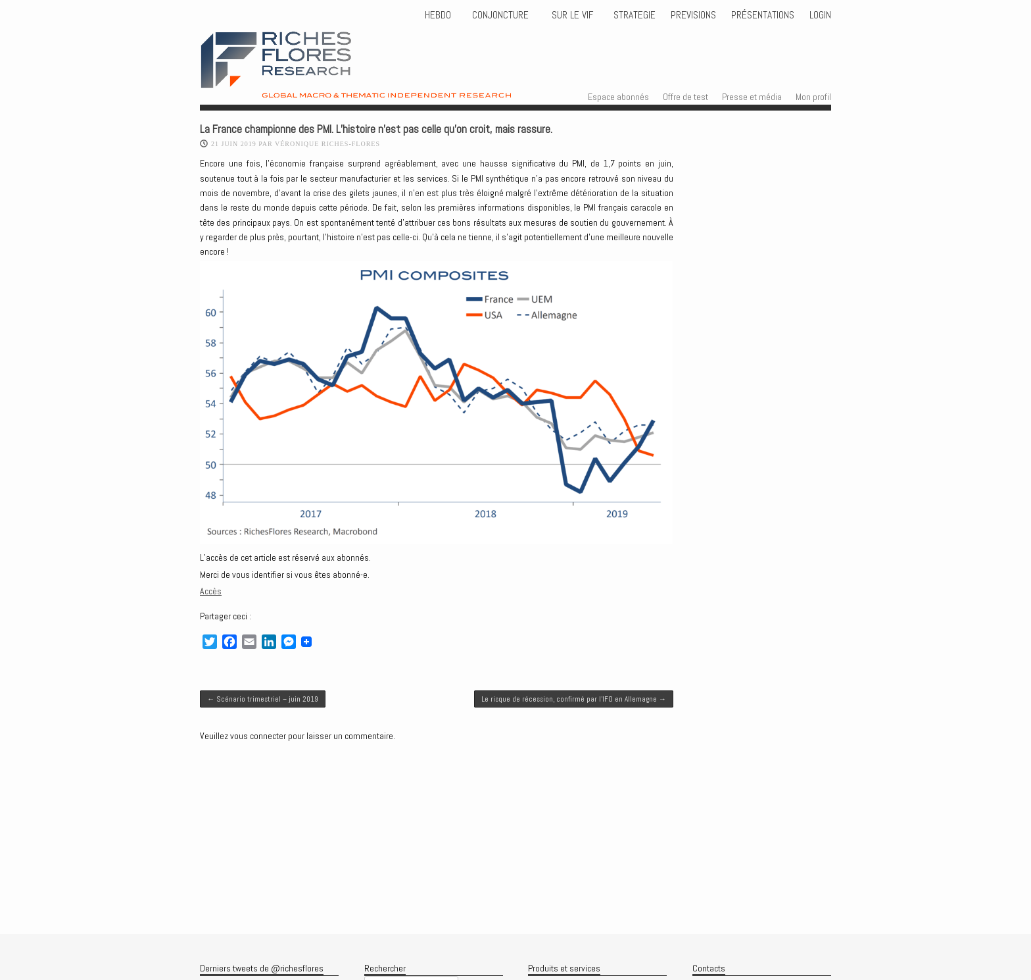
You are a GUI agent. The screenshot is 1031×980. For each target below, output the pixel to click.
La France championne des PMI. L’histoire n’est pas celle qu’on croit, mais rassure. (376, 129)
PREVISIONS (693, 15)
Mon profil (813, 97)
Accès (211, 591)
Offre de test (685, 97)
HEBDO (438, 15)
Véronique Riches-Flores (327, 143)
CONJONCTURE (501, 15)
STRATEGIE (633, 15)
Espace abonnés (618, 97)
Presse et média (752, 97)
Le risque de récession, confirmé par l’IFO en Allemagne (573, 699)
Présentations (762, 15)
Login (820, 15)
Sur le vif (571, 15)
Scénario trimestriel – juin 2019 (262, 699)
